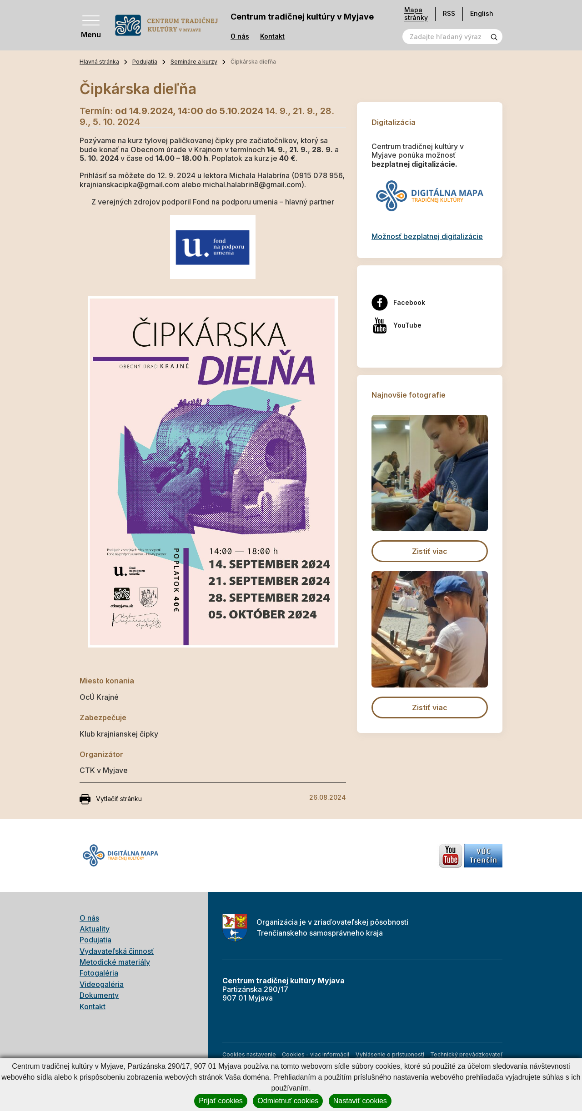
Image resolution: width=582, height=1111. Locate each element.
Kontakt (272, 36)
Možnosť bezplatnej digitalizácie (427, 236)
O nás (240, 36)
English (481, 13)
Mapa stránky (416, 13)
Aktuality (95, 928)
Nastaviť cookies (360, 1101)
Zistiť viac (429, 551)
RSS (449, 13)
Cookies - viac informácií (315, 1054)
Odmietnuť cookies (287, 1101)
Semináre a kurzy (194, 61)
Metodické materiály (115, 962)
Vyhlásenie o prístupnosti (390, 1054)
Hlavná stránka (99, 61)
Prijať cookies (221, 1101)
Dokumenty (99, 995)
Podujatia (144, 61)
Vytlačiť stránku (111, 799)
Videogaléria (102, 984)
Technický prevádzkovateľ (466, 1054)
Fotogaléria (99, 972)
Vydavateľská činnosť (117, 951)
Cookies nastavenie (249, 1054)
